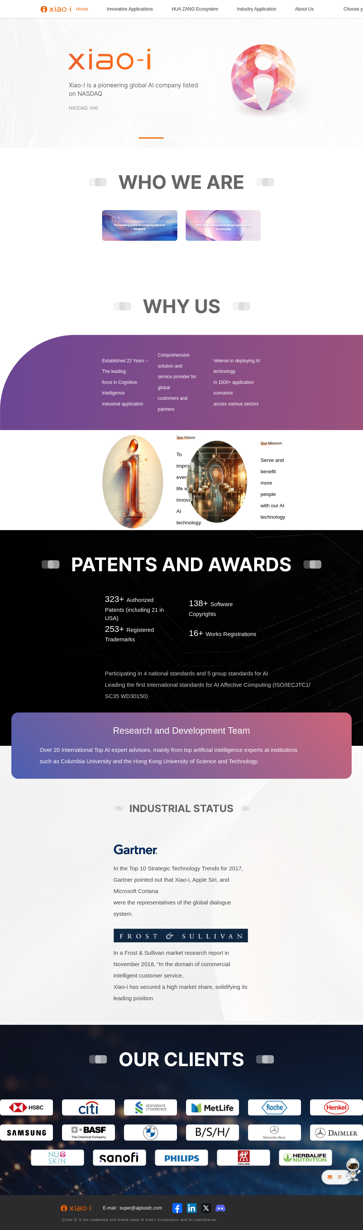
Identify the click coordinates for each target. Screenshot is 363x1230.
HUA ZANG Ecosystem (195, 9)
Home (82, 9)
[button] (151, 138)
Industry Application (256, 9)
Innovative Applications (130, 9)
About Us (304, 9)
